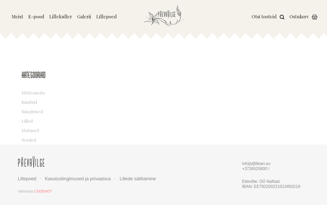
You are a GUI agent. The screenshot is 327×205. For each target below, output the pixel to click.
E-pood (36, 17)
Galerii (84, 17)
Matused (51, 130)
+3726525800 (255, 168)
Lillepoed (106, 17)
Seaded (51, 139)
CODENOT (43, 191)
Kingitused (51, 111)
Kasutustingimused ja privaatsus (78, 178)
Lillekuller (60, 17)
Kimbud (51, 101)
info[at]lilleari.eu (256, 163)
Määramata (51, 92)
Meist (17, 17)
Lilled (51, 120)
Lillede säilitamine (138, 178)
